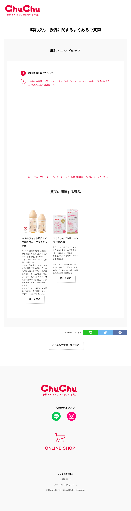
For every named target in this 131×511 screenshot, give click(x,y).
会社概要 (64, 479)
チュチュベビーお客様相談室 (69, 177)
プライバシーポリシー (64, 485)
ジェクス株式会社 (65, 474)
